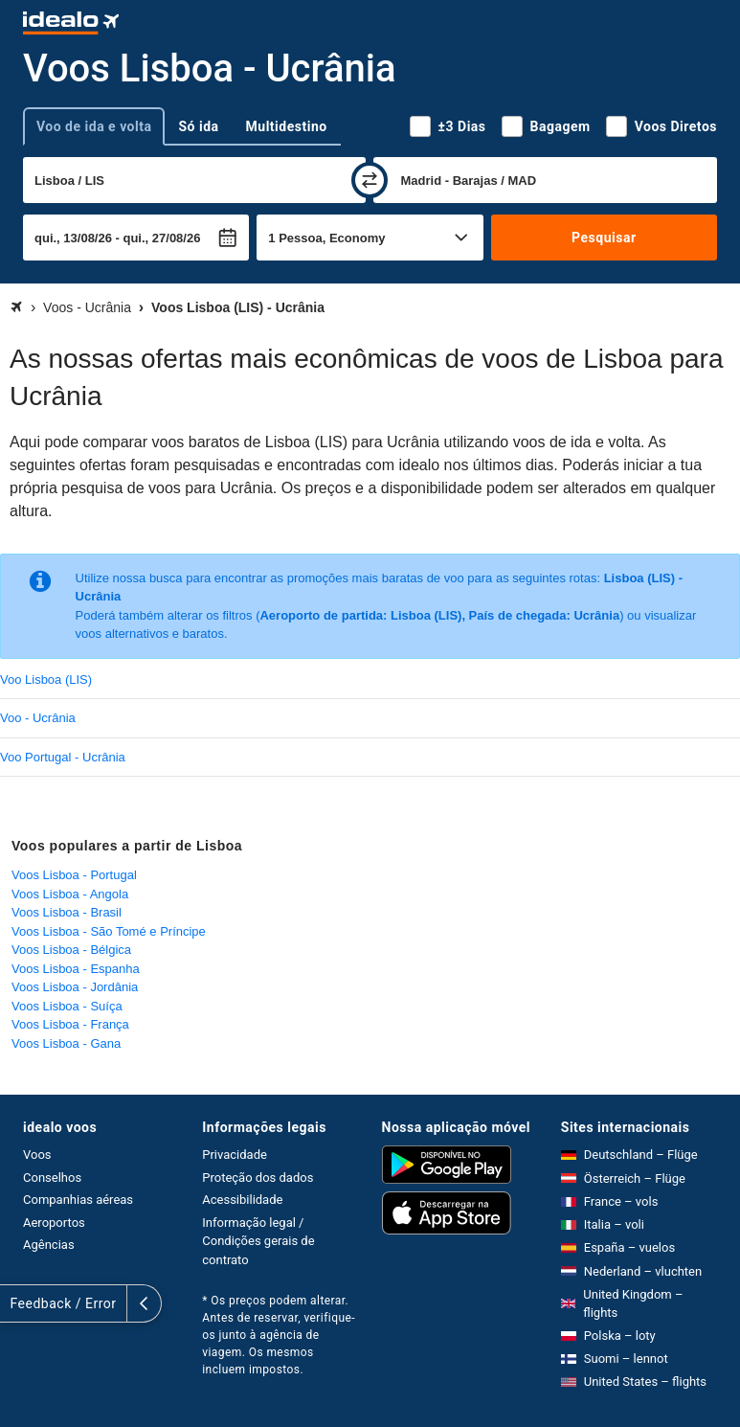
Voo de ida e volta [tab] (93, 126)
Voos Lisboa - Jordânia (74, 987)
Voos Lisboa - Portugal (74, 875)
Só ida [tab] (198, 126)
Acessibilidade (242, 1199)
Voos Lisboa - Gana (66, 1043)
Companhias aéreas (78, 1199)
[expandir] (17, 1303)
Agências (49, 1244)
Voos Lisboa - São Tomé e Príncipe (108, 931)
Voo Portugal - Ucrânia (62, 757)
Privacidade (234, 1154)
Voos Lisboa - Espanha (75, 969)
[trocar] (369, 180)
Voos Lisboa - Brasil (66, 912)
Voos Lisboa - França (70, 1024)
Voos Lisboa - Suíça (67, 1006)
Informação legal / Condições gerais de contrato (258, 1241)
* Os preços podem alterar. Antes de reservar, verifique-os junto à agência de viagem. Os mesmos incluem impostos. (278, 1335)
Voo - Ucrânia (38, 718)
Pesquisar (604, 237)
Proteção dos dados (257, 1177)
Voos (37, 1154)
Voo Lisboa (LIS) (46, 679)
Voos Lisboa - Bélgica (71, 949)
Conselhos (52, 1177)
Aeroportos (54, 1222)
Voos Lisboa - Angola (69, 894)
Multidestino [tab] (286, 126)
